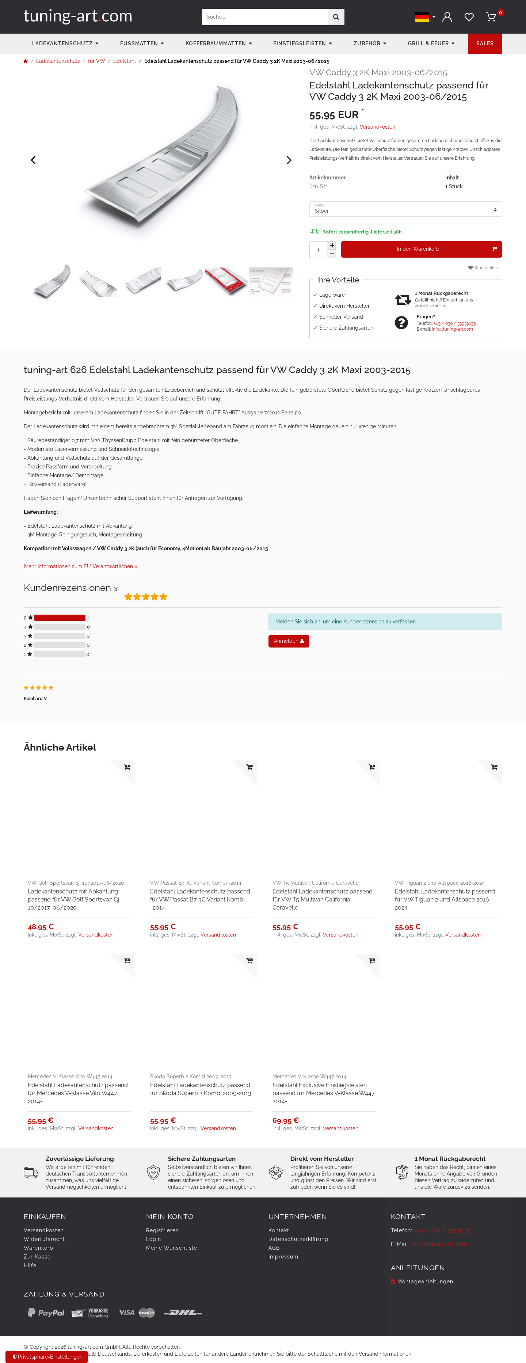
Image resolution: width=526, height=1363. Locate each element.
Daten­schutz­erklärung (298, 1239)
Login (153, 1239)
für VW (96, 61)
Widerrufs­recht (44, 1239)
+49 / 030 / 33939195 (455, 323)
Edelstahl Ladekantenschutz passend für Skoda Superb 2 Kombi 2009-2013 (200, 1089)
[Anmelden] (447, 17)
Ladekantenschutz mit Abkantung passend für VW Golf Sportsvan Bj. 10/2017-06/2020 (74, 899)
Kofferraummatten (216, 43)
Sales (485, 43)
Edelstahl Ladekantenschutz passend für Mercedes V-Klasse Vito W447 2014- (78, 1093)
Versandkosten (377, 127)
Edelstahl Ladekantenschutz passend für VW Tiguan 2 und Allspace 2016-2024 (445, 899)
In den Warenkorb (447, 249)
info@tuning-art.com (452, 329)
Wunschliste (483, 267)
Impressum (283, 1257)
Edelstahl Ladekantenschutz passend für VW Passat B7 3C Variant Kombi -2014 (200, 899)
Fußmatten (139, 43)
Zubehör (367, 43)
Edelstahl (124, 61)
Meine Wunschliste (171, 1248)
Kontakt (278, 1230)
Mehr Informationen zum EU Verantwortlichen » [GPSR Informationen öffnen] (80, 566)
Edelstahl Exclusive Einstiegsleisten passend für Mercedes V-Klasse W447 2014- (323, 1093)
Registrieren (162, 1230)
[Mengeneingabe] (318, 249)
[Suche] (336, 17)
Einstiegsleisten (299, 43)
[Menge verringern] (331, 254)
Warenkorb (38, 1248)
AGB (274, 1248)
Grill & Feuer (428, 43)
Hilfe (30, 1265)
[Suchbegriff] (265, 17)
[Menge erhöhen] (331, 245)
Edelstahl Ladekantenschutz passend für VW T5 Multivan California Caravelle (322, 899)
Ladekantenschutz (62, 43)
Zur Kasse (37, 1257)
